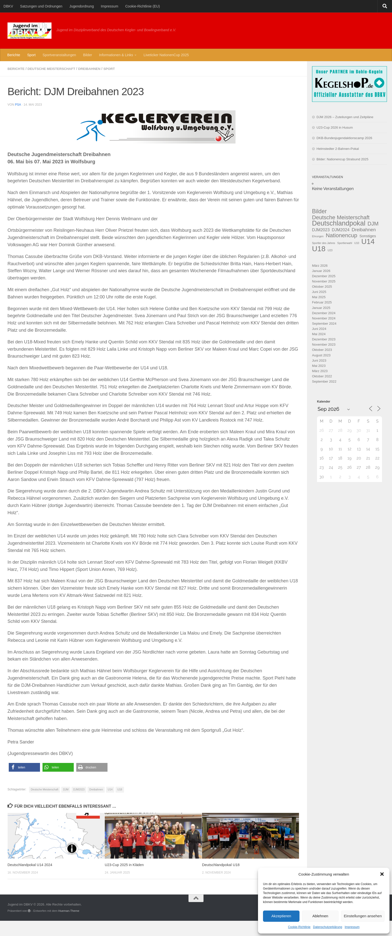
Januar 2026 (321, 271)
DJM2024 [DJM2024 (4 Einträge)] (341, 230)
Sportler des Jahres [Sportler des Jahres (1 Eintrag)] (323, 242)
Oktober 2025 (322, 286)
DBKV (8, 6)
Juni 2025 (319, 292)
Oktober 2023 (322, 350)
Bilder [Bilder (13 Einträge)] (319, 211)
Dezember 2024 (324, 313)
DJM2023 (78, 789)
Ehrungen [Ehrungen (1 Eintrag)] (318, 236)
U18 (119, 789)
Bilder (87, 55)
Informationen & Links (116, 55)
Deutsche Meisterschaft (53, 69)
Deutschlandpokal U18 (221, 864)
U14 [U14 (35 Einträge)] (367, 241)
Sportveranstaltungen (59, 55)
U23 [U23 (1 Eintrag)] (330, 250)
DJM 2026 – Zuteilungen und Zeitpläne (344, 117)
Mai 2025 (319, 297)
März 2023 (320, 371)
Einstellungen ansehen (363, 916)
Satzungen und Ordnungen (41, 6)
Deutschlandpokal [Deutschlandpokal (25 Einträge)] (338, 223)
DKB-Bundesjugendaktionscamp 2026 (344, 138)
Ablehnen (320, 916)
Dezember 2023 (324, 339)
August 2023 (321, 355)
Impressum (352, 927)
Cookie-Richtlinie (299, 927)
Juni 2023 (319, 360)
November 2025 (324, 281)
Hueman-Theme (68, 910)
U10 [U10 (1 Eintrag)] (356, 242)
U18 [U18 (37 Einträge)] (319, 248)
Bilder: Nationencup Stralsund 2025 (342, 159)
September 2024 (324, 323)
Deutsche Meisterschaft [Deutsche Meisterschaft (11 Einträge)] (341, 217)
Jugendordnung (81, 6)
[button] (382, 874)
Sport (31, 55)
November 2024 (324, 318)
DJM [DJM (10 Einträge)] (373, 224)
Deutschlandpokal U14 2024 (31, 864)
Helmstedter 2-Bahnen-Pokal (337, 149)
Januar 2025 (321, 308)
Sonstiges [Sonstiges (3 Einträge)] (368, 236)
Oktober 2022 (322, 376)
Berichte (13, 55)
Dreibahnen (93, 69)
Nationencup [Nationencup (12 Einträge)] (341, 235)
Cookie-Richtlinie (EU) (142, 6)
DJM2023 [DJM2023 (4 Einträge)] (321, 230)
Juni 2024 (319, 329)
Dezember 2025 (324, 276)
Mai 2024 (319, 334)
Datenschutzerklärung (327, 927)
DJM (65, 789)
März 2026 (320, 265)
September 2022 (324, 381)
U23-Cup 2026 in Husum (334, 127)
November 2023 (324, 344)
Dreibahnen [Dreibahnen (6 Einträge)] (364, 229)
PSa (18, 104)
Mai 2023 (319, 366)
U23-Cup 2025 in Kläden (125, 864)
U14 (110, 789)
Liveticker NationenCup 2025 (166, 55)
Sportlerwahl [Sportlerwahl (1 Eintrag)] (344, 242)
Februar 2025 (322, 302)
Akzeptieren (281, 916)
